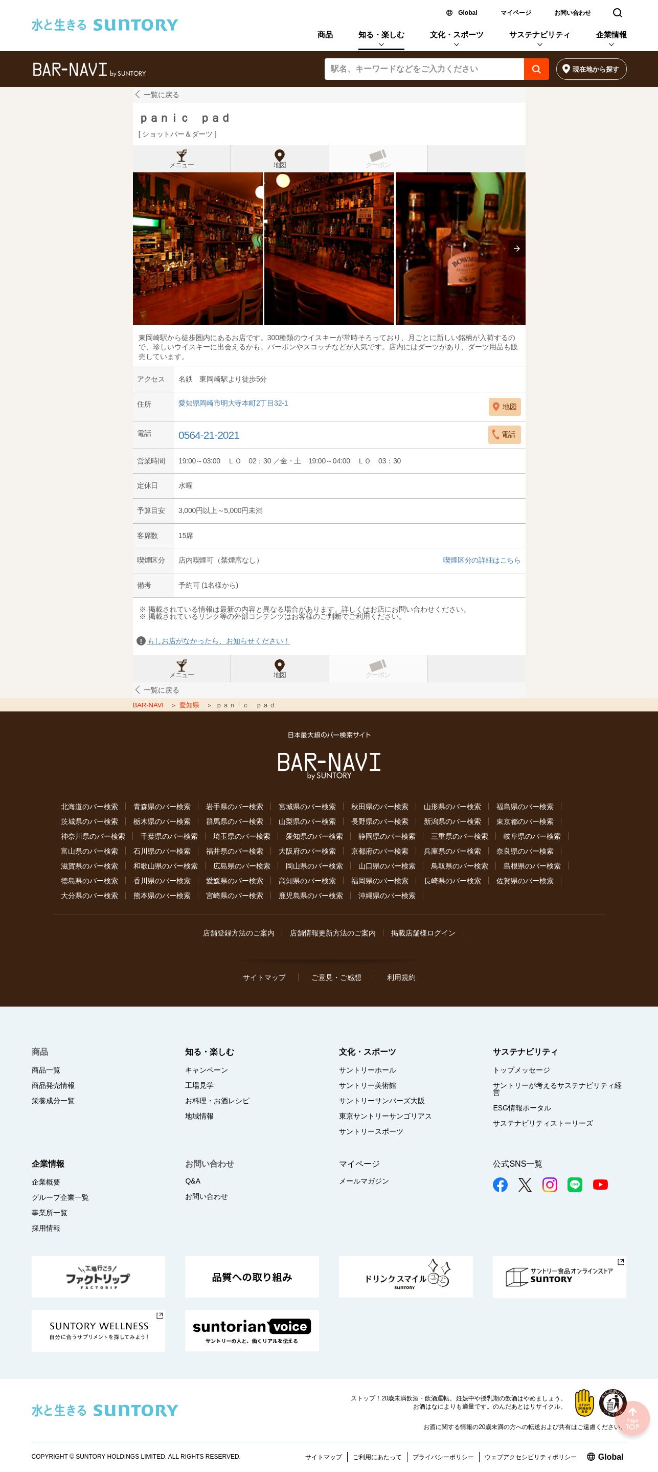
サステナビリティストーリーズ (543, 1123)
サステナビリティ (540, 34)
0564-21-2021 (208, 435)
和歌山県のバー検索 (165, 866)
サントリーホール (367, 1070)
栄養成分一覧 (53, 1101)
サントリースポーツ (371, 1131)
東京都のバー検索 (525, 821)
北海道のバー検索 (89, 806)
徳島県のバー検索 (89, 881)
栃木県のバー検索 (162, 821)
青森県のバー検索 (162, 806)
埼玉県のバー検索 (241, 836)
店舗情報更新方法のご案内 (333, 933)
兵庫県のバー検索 (452, 851)
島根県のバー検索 (532, 866)
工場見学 (199, 1085)
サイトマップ (264, 977)
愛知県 (190, 705)
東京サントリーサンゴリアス (385, 1116)
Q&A (192, 1181)
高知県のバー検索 (307, 881)
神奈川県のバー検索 (93, 836)
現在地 (596, 69)
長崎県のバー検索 (452, 881)
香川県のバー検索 (162, 881)
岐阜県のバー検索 (532, 836)
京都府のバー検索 (380, 851)
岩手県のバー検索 (234, 806)
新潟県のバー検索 (452, 821)
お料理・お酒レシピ (217, 1101)
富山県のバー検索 (89, 851)
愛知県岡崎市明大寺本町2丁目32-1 (233, 403)
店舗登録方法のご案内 (239, 933)
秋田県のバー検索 (380, 806)
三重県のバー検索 (459, 836)
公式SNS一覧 (517, 1163)
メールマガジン (364, 1181)
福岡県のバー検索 (380, 881)
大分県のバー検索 (89, 895)
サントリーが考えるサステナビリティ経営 (557, 1089)
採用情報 (46, 1228)
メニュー (181, 165)
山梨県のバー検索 (307, 821)
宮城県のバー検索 (307, 806)
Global (467, 12)
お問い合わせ (572, 12)
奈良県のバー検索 (525, 851)
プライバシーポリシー (443, 1457)
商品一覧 (46, 1070)
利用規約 (401, 977)
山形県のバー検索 (452, 806)
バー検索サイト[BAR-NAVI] (89, 70)
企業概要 (46, 1182)
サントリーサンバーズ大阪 (382, 1101)
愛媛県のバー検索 (234, 881)
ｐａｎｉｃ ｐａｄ (184, 117)
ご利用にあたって (377, 1457)
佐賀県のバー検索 (525, 881)
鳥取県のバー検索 (459, 866)
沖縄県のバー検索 (387, 895)
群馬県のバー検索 (234, 821)
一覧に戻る (161, 95)
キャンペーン (206, 1070)
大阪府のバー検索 (307, 851)
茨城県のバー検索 (89, 821)
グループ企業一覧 (60, 1197)
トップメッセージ (521, 1070)
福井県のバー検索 (234, 851)
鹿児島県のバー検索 (311, 895)
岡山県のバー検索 (314, 866)
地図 (280, 165)
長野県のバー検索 (380, 821)
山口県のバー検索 (387, 866)
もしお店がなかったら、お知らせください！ (218, 640)
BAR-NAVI (149, 705)
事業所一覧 (49, 1213)
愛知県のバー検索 (314, 836)
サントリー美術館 (367, 1085)
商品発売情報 (53, 1085)
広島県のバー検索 (241, 866)
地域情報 (199, 1116)
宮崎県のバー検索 (234, 895)
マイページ (516, 12)
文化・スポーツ (457, 34)
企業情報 (611, 34)
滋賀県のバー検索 (89, 866)
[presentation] (517, 248)
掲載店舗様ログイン (423, 933)
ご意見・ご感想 (336, 977)
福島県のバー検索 (525, 806)
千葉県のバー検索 (169, 836)
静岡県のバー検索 (387, 836)
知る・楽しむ (381, 34)
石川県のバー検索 (162, 851)
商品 (325, 34)
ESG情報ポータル (522, 1108)
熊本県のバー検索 (162, 895)
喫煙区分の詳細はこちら (482, 560)
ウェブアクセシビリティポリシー (531, 1457)
